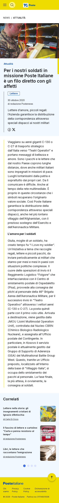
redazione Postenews (21, 103)
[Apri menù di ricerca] (12, 5)
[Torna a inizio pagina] (52, 477)
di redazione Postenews (14, 439)
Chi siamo (6, 490)
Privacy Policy (15, 490)
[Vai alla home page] (29, 5)
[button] (24, 466)
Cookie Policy (26, 490)
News (6, 17)
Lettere (14, 93)
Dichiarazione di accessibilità (42, 490)
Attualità (19, 17)
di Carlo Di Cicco (10, 419)
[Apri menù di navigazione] (4, 5)
